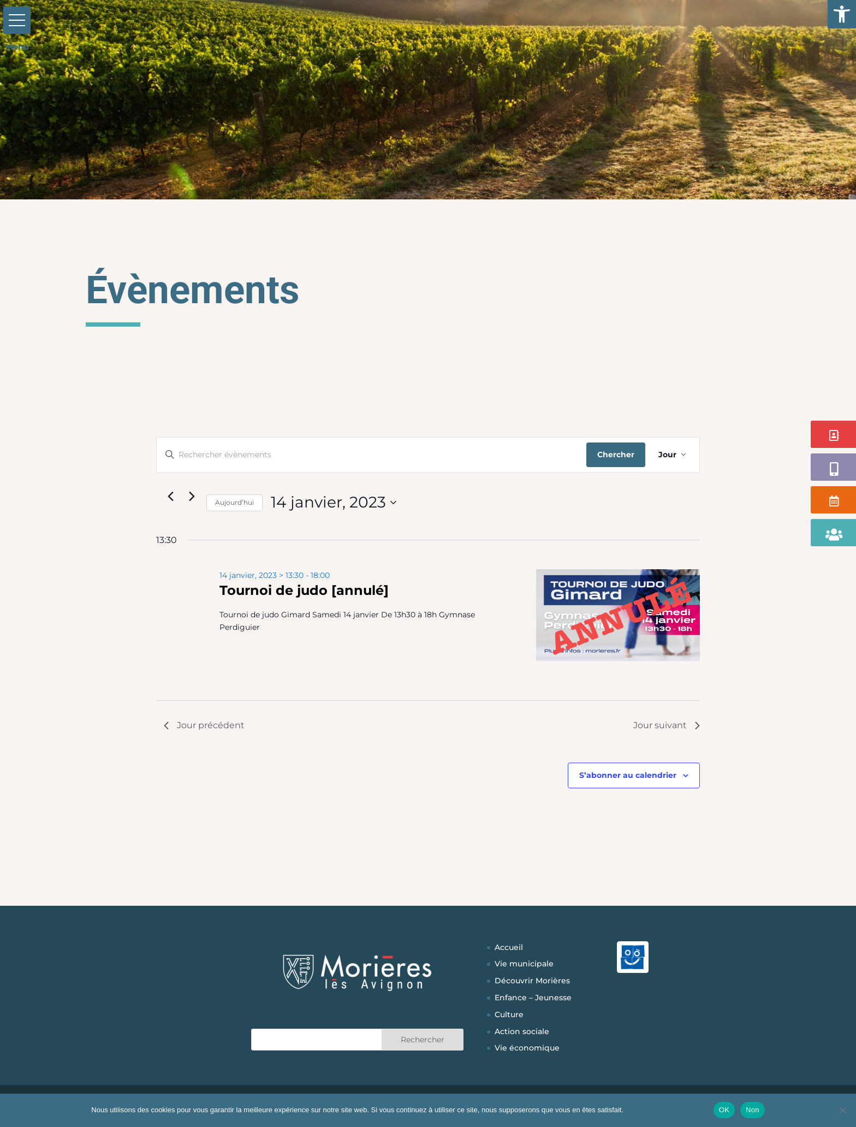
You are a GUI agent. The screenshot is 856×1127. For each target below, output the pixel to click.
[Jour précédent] (170, 496)
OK (724, 1110)
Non (752, 1110)
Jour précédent (204, 725)
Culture (509, 1014)
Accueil (509, 947)
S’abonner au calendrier (627, 775)
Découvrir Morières (532, 981)
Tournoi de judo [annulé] (304, 590)
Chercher (615, 454)
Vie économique (527, 1048)
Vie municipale (524, 964)
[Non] (842, 1110)
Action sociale (522, 1031)
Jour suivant (666, 725)
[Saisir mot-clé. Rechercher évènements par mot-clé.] (371, 455)
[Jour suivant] (191, 496)
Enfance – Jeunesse (533, 997)
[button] (842, 14)
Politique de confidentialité (667, 1110)
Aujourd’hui (234, 502)
